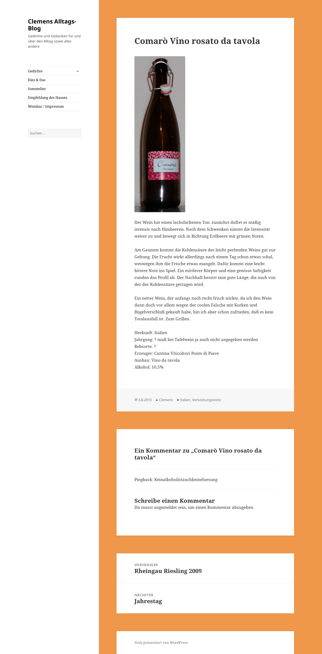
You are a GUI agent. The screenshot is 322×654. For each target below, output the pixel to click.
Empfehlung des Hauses (47, 97)
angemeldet (165, 507)
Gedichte (35, 71)
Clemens (166, 399)
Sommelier (37, 88)
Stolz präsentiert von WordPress (161, 642)
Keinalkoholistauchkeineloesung (185, 479)
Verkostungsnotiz (206, 399)
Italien (185, 399)
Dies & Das (36, 80)
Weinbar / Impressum (46, 106)
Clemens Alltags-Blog (52, 24)
